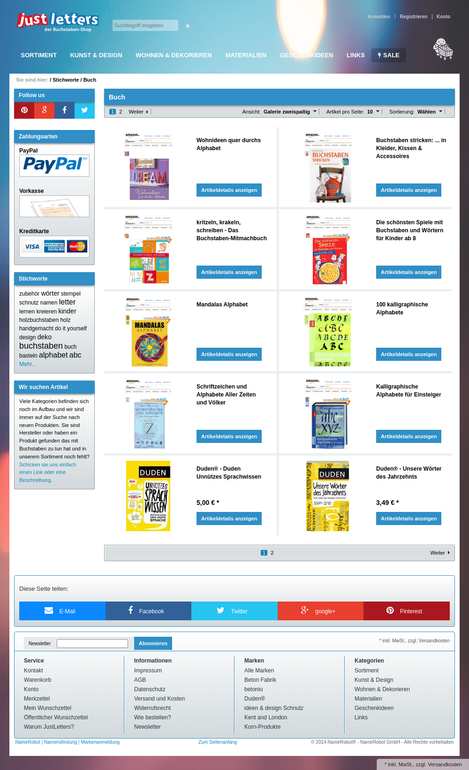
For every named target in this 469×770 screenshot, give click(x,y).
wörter (50, 293)
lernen (27, 311)
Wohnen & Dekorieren (174, 55)
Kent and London (265, 717)
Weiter (136, 111)
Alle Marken (259, 670)
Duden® (254, 698)
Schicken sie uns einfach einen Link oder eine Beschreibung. (47, 472)
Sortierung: (402, 111)
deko (45, 337)
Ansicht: (251, 111)
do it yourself (71, 328)
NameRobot (28, 742)
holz (65, 320)
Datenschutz (150, 689)
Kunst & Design (96, 55)
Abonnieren (153, 643)
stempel (71, 293)
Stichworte (66, 80)
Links (356, 55)
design (27, 337)
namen (49, 302)
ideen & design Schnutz (273, 708)
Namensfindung (60, 742)
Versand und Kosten (159, 698)
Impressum (148, 670)
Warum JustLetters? (49, 727)
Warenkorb (37, 680)
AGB (140, 680)
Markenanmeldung (100, 742)
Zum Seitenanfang (217, 742)
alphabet (53, 355)
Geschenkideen (306, 55)
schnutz (28, 302)
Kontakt (33, 670)
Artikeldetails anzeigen (229, 190)
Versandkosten (445, 764)
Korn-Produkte (262, 727)
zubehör (29, 293)
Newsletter (40, 643)
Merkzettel (37, 698)
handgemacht (36, 328)
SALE (388, 55)
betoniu (253, 689)
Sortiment (39, 55)
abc (75, 355)
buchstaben (41, 346)
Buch (90, 80)
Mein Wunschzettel (47, 708)
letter (67, 302)
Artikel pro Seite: (345, 111)
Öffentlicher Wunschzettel (56, 717)
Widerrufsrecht (152, 708)
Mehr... (28, 364)
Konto (31, 689)
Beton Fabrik (260, 680)
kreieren (47, 311)
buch (70, 346)
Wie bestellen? (152, 717)
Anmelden (378, 16)
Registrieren (413, 16)
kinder (67, 311)
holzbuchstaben (39, 320)
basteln (28, 355)
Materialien (245, 55)
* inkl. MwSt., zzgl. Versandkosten (414, 640)
